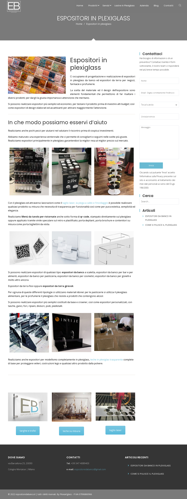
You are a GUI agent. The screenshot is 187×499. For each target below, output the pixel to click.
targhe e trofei (28, 430)
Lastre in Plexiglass (125, 5)
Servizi (106, 5)
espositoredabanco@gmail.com (90, 469)
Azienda (144, 5)
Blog (156, 5)
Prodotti (92, 5)
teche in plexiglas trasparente (106, 359)
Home (80, 5)
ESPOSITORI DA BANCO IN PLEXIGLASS (151, 465)
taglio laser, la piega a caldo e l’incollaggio (85, 202)
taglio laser (115, 430)
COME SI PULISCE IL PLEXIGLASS (161, 225)
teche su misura (71, 431)
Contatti (168, 5)
